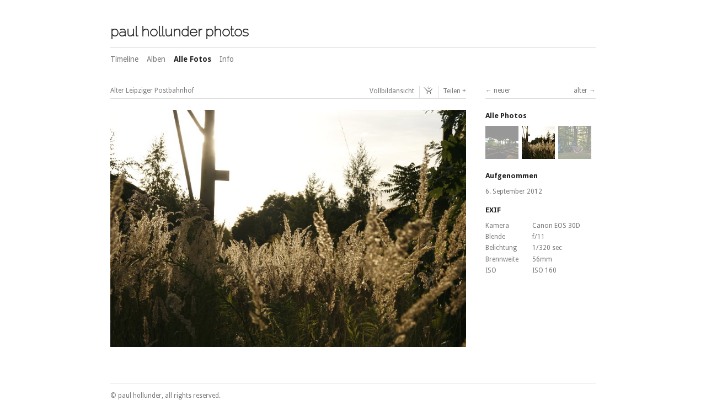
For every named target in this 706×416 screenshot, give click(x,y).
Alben (156, 59)
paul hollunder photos (179, 31)
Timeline (124, 59)
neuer (502, 90)
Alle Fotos (192, 59)
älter (580, 90)
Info (227, 59)
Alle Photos (506, 115)
